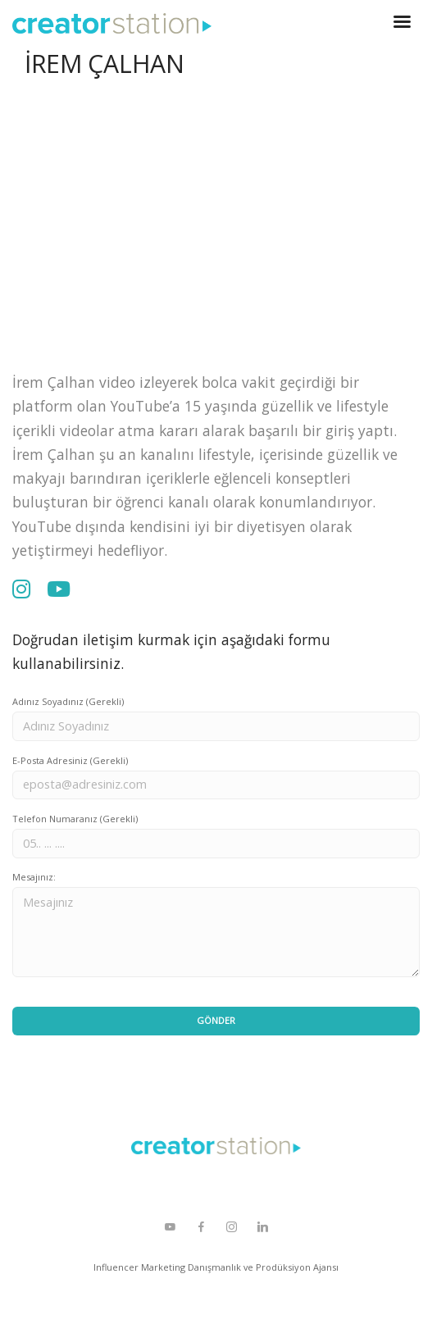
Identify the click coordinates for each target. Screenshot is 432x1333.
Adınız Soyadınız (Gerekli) (68, 701)
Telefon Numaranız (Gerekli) (75, 818)
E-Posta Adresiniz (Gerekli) (70, 760)
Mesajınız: (34, 877)
